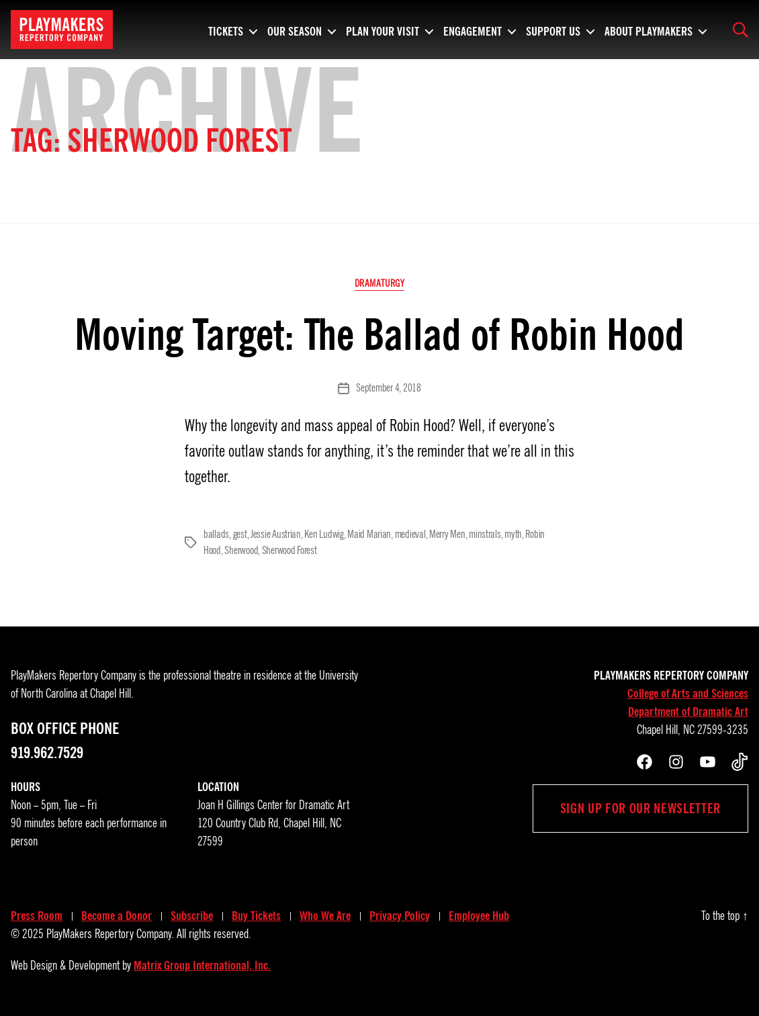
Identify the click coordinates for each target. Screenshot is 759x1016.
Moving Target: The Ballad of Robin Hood (379, 334)
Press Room (36, 916)
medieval (410, 534)
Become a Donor (116, 916)
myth (513, 534)
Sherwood (241, 550)
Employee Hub (479, 916)
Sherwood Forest (289, 550)
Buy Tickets (256, 916)
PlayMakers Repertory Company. (110, 934)
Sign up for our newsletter (640, 808)
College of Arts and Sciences (687, 694)
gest (240, 534)
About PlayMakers (649, 29)
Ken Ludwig (323, 534)
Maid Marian (369, 534)
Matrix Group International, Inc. (202, 966)
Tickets (225, 29)
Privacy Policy (399, 916)
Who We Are (325, 916)
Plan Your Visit (382, 29)
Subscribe (192, 916)
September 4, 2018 (388, 388)
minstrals (485, 534)
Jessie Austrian (276, 534)
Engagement (472, 29)
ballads (216, 534)
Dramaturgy (380, 283)
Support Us (553, 29)
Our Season (294, 29)
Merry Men (447, 534)
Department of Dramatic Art (688, 712)
